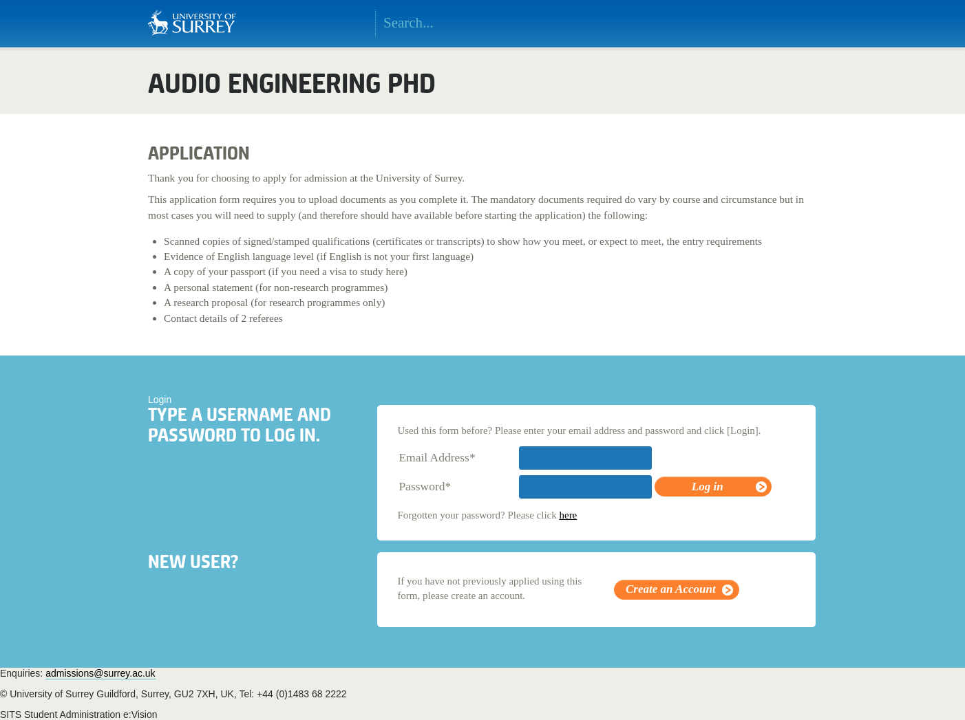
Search (574, 23)
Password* (425, 486)
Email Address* (437, 457)
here (568, 515)
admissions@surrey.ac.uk (100, 673)
